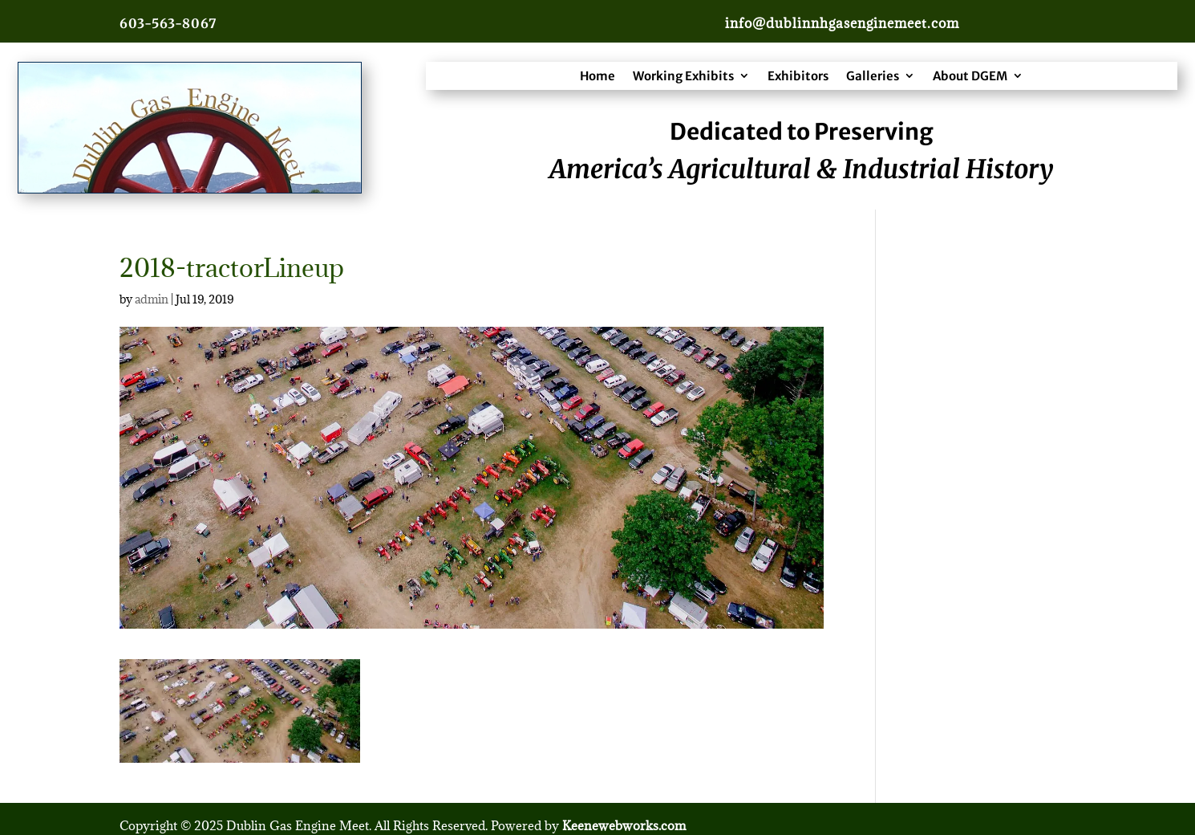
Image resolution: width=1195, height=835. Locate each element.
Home (597, 76)
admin (151, 299)
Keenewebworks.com (624, 825)
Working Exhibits (683, 76)
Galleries (872, 76)
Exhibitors (798, 76)
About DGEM (970, 76)
